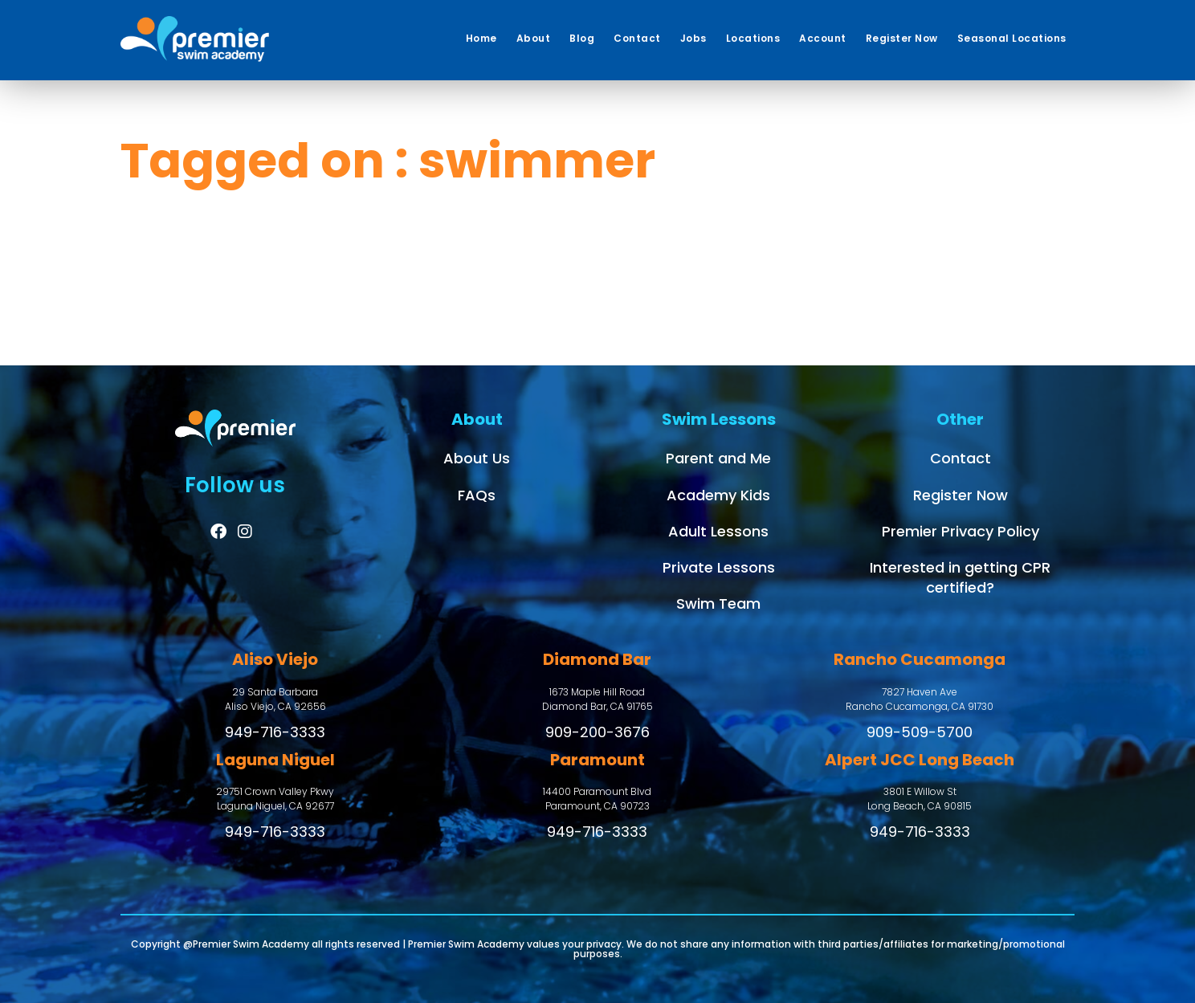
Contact (960, 458)
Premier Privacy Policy (960, 531)
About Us (476, 458)
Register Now (960, 495)
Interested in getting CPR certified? (960, 577)
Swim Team (718, 603)
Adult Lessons (718, 531)
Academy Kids (718, 495)
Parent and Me (718, 458)
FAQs (477, 495)
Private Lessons (719, 567)
